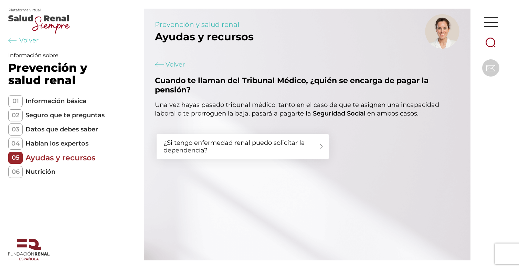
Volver (23, 40)
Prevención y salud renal (197, 24)
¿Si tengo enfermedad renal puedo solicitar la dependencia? (234, 146)
